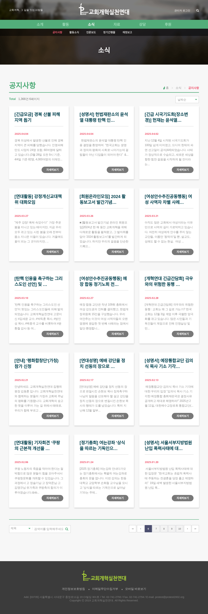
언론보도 (91, 32)
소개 (40, 25)
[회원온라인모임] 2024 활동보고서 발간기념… (103, 199)
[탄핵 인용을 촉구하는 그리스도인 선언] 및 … (38, 281)
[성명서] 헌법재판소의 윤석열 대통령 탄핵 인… (104, 117)
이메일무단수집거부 (105, 588)
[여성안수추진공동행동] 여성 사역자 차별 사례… (168, 199)
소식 (91, 25)
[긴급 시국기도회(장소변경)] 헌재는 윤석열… (166, 117)
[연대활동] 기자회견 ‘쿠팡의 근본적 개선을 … (37, 445)
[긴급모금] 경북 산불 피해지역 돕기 (37, 117)
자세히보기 (52, 169)
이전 (140, 528)
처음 (132, 528)
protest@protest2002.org (169, 597)
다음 (187, 528)
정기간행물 (109, 32)
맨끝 (195, 528)
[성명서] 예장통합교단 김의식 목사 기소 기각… (169, 363)
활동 (65, 25)
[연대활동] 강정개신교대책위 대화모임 (38, 199)
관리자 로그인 (182, 10)
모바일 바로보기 (135, 588)
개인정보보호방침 (73, 588)
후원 (168, 25)
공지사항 (57, 32)
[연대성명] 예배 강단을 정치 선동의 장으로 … (102, 363)
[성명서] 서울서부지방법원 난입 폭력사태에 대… (168, 445)
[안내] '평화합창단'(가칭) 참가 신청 (36, 363)
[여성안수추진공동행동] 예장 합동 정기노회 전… (103, 281)
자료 (116, 25)
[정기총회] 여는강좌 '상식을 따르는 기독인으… (102, 445)
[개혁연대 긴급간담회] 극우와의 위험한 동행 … (169, 281)
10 (179, 528)
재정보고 (127, 32)
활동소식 (74, 32)
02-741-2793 (113, 597)
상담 (142, 25)
